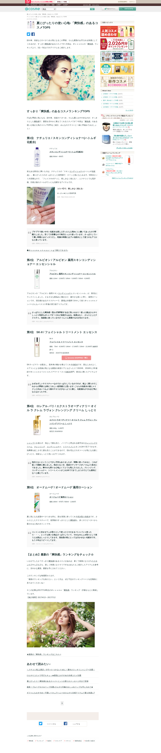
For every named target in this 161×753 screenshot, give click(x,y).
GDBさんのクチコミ (42, 243)
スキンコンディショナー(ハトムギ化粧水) (66, 152)
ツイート (47, 723)
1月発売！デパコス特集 (110, 97)
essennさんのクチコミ (43, 476)
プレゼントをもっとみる (124, 148)
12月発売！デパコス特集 (110, 103)
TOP (27, 4)
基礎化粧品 (78, 741)
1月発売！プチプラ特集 (110, 94)
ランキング (34, 4)
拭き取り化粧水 (84, 517)
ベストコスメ (95, 4)
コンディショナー (76, 171)
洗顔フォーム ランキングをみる (122, 178)
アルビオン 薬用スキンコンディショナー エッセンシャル (72, 274)
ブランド (41, 4)
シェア (72, 723)
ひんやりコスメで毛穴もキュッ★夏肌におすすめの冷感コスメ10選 (54, 675)
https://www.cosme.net (68, 197)
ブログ (48, 4)
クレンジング (39, 447)
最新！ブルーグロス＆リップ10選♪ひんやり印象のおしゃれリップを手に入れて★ (60, 687)
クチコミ (68, 741)
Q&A (53, 4)
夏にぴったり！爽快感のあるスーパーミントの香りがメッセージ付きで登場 (57, 681)
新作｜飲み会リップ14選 (110, 100)
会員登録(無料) (122, 1)
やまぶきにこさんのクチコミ (45, 321)
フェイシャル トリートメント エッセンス (66, 342)
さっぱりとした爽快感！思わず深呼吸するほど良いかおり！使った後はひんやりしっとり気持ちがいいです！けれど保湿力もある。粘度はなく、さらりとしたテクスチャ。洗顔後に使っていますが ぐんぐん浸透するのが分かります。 (64, 315)
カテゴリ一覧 (87, 4)
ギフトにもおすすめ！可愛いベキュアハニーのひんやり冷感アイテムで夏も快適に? (61, 693)
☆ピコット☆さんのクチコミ (45, 544)
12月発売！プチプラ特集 (110, 107)
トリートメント (69, 447)
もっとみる (129, 110)
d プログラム (110, 169)
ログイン (132, 1)
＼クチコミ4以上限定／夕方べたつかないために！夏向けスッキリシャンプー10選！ (61, 670)
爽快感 (47, 44)
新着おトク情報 (62, 2)
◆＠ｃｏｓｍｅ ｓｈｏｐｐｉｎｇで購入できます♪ (47, 250)
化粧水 (75, 365)
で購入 (76, 357)
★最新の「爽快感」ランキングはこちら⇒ (44, 654)
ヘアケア (37, 565)
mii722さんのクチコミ (42, 395)
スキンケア (58, 741)
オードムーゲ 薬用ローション (61, 497)
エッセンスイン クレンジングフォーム (114, 173)
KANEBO (108, 156)
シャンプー (31, 443)
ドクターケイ (110, 163)
